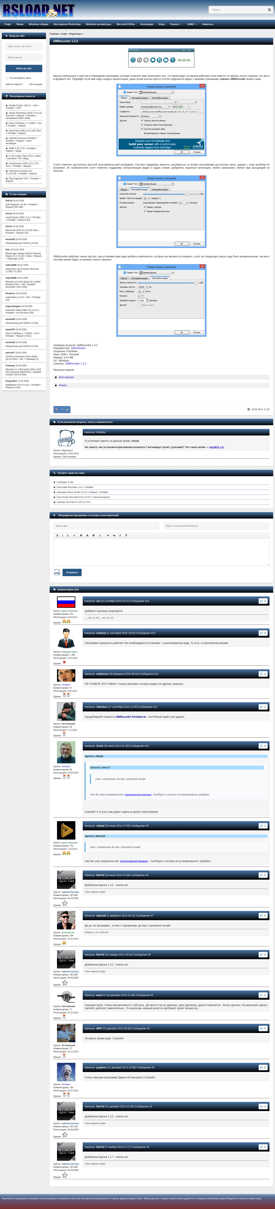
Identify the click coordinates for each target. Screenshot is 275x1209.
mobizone (102, 673)
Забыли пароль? (14, 84)
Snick (99, 745)
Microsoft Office (126, 24)
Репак (20, 24)
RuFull (100, 875)
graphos (101, 1067)
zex (98, 601)
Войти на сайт (24, 68)
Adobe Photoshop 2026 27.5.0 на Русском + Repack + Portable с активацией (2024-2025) (24, 115)
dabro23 (101, 915)
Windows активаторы (98, 24)
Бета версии (66, 377)
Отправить (72, 572)
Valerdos (101, 706)
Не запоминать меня (20, 78)
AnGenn (101, 633)
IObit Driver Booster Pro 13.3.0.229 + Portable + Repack (21, 172)
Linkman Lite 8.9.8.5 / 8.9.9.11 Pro (73, 502)
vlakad (100, 825)
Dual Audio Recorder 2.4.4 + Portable (75, 487)
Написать (207, 24)
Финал (63, 385)
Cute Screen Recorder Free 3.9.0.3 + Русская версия (83, 497)
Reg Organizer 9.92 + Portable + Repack (23, 179)
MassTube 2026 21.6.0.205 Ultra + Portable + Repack (23, 132)
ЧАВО (190, 24)
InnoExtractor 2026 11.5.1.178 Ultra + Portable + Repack (22, 164)
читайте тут (216, 447)
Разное (174, 24)
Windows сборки (38, 24)
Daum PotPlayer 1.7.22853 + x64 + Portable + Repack (23, 124)
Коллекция (146, 24)
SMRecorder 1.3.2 (75, 363)
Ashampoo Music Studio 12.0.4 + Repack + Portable (82, 492)
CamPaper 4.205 (65, 482)
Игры (162, 24)
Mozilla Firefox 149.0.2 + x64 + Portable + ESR (22, 106)
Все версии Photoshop (67, 24)
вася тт (101, 995)
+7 (62, 409)
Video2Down (78, 348)
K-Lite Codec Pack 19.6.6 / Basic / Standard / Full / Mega (23, 157)
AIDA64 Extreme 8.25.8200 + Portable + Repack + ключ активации (22, 141)
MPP (99, 1028)
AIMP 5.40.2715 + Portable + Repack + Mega (21, 149)
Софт (8, 24)
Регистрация (35, 84)
